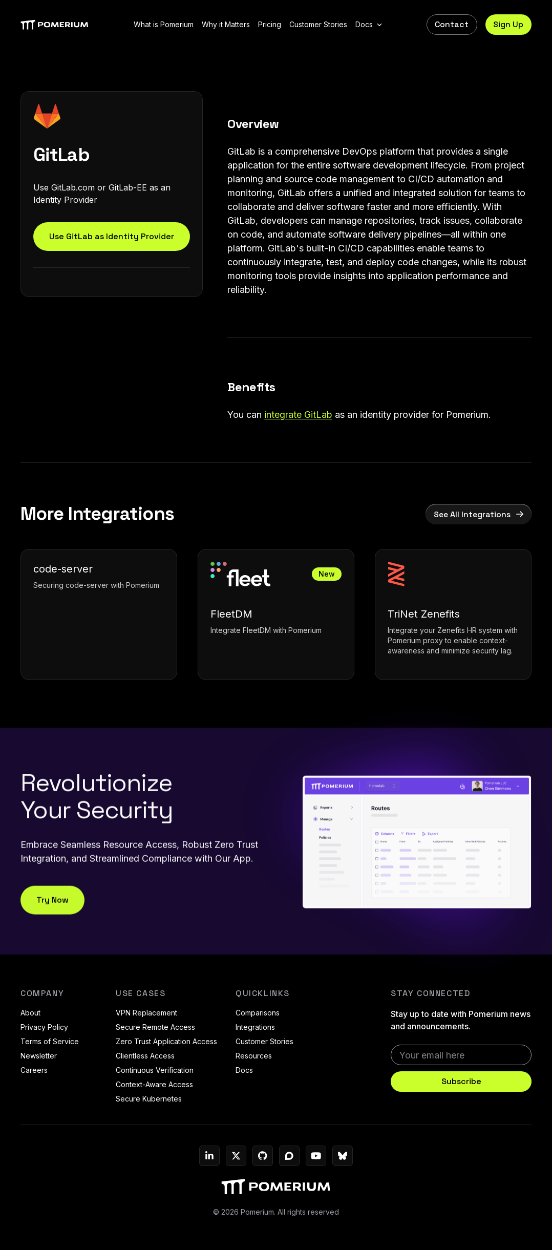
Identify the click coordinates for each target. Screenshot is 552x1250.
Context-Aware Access (154, 1084)
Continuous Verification (155, 1070)
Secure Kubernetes (149, 1098)
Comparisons (258, 1012)
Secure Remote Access (155, 1027)
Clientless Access (145, 1055)
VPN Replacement (146, 1012)
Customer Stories (264, 1041)
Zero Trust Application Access (166, 1041)
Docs (244, 1070)
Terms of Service (49, 1041)
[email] (461, 1055)
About (30, 1012)
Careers (34, 1070)
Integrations (255, 1027)
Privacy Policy (44, 1027)
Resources (254, 1055)
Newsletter (38, 1055)
